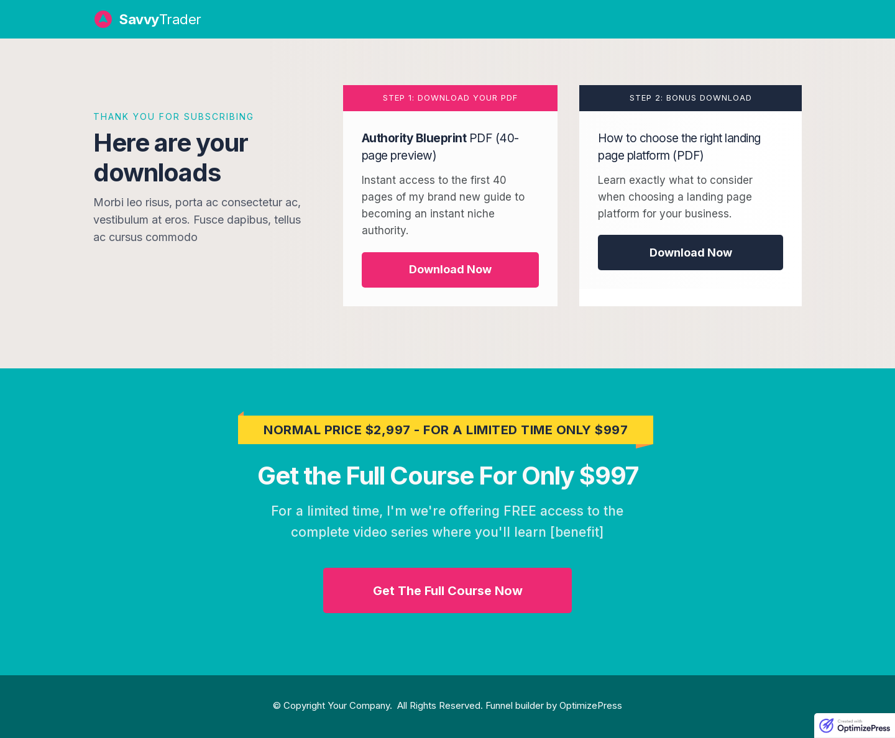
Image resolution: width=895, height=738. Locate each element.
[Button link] (450, 270)
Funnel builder (514, 705)
